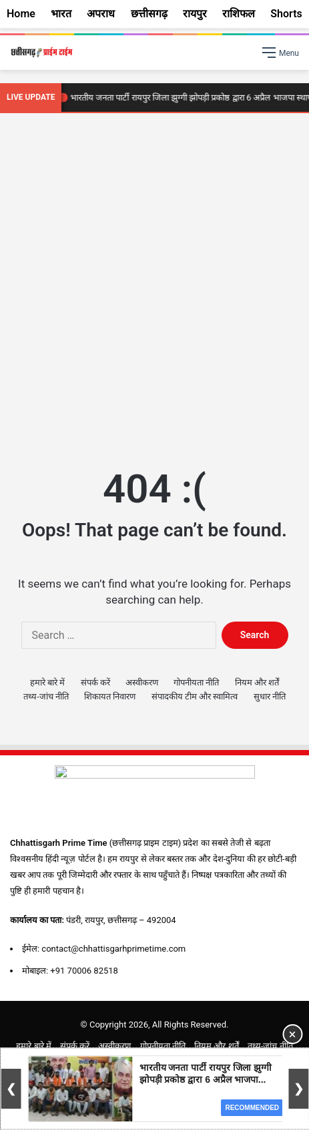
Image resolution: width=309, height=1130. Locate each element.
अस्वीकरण (141, 682)
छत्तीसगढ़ (149, 13)
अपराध (101, 13)
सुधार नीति (270, 696)
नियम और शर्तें (257, 682)
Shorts (286, 13)
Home (21, 13)
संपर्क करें (95, 682)
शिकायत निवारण (109, 696)
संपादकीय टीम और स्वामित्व (194, 696)
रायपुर (195, 13)
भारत (61, 13)
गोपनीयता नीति (196, 682)
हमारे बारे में (47, 682)
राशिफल (238, 13)
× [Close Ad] (292, 1034)
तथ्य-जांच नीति (46, 696)
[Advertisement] (154, 287)
